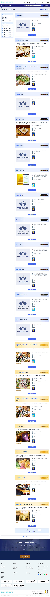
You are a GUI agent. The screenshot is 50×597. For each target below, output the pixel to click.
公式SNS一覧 (40, 572)
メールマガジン (28, 573)
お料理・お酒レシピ (16, 567)
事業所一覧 (2, 576)
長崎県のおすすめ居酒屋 (8, 9)
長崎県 (4, 14)
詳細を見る (32, 61)
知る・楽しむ (29, 2)
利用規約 (30, 545)
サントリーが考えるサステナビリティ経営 (43, 566)
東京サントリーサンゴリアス (29, 568)
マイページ (27, 572)
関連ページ (25, 536)
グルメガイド (1, 7)
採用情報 (2, 577)
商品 (24, 2)
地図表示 (47, 9)
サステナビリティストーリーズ (42, 569)
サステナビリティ (41, 2)
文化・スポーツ (35, 2)
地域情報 (14, 568)
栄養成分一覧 (2, 567)
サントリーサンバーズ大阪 (29, 567)
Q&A (14, 573)
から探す (46, 5)
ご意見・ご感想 (25, 545)
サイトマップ (20, 545)
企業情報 (47, 2)
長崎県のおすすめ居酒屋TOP (31, 531)
